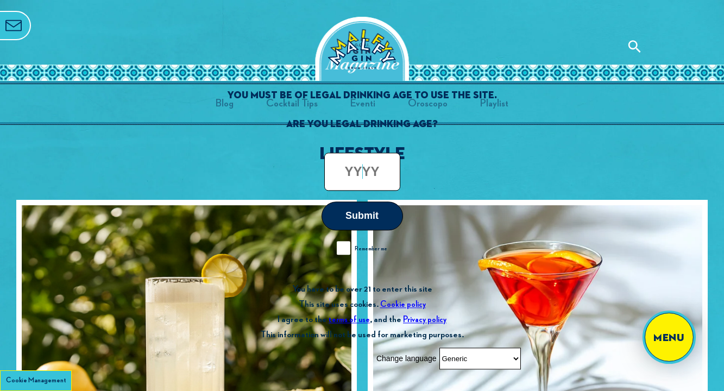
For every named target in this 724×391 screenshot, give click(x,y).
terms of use (349, 319)
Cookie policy (403, 304)
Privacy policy (424, 319)
